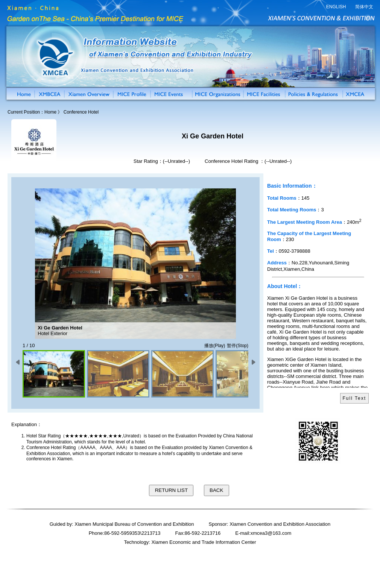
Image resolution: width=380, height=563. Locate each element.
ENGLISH (336, 6)
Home (50, 112)
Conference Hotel (81, 112)
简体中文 (364, 6)
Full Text (354, 398)
